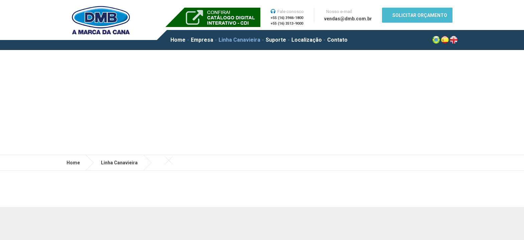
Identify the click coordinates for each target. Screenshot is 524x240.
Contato (337, 40)
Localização (306, 40)
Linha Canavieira (239, 40)
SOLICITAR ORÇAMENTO (419, 15)
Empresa (202, 40)
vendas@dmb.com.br (348, 18)
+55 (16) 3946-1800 (287, 18)
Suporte (276, 40)
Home (177, 40)
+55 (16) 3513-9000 (287, 23)
